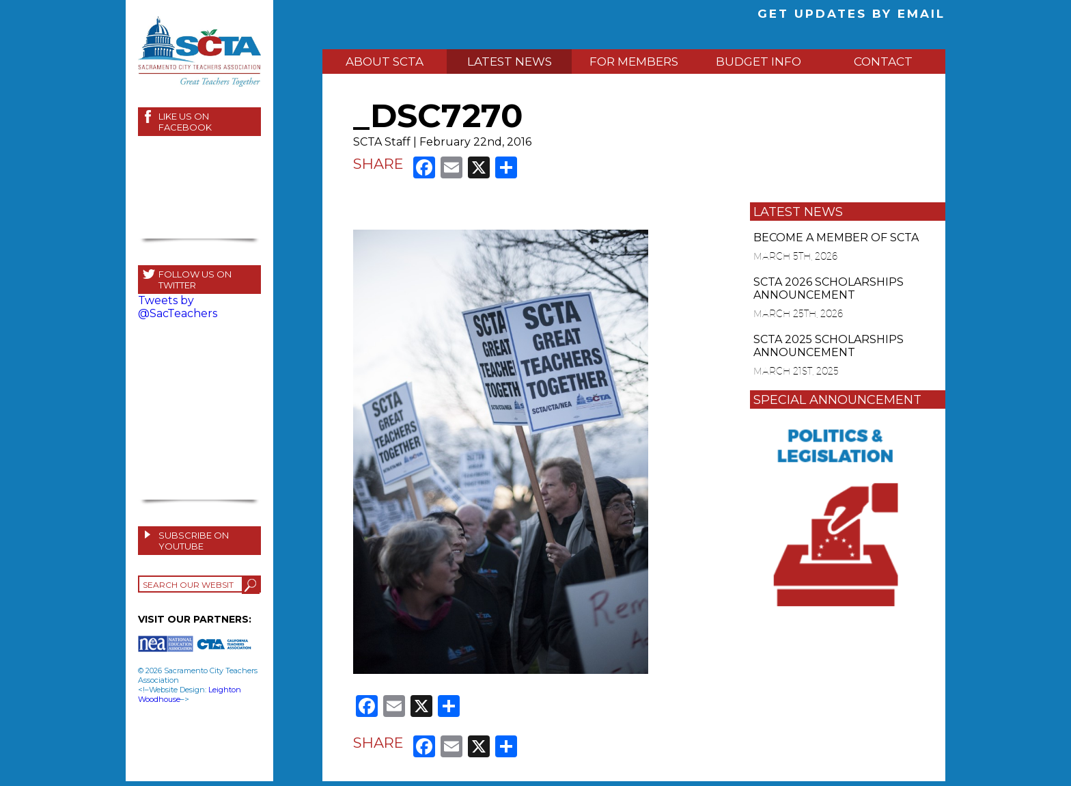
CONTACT (883, 61)
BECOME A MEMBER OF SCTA (836, 237)
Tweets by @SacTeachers (177, 307)
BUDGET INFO (758, 61)
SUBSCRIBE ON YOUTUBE (193, 541)
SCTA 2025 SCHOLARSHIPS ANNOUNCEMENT (828, 346)
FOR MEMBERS (633, 61)
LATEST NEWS (509, 61)
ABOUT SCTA (384, 61)
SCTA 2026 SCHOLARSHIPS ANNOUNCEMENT (828, 288)
